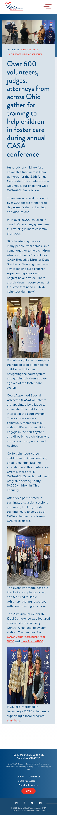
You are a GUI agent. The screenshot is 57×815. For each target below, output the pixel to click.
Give (28, 791)
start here (13, 720)
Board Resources (26, 781)
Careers (20, 776)
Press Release (29, 49)
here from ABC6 (32, 641)
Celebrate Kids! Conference (26, 54)
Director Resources (28, 785)
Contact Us (34, 776)
